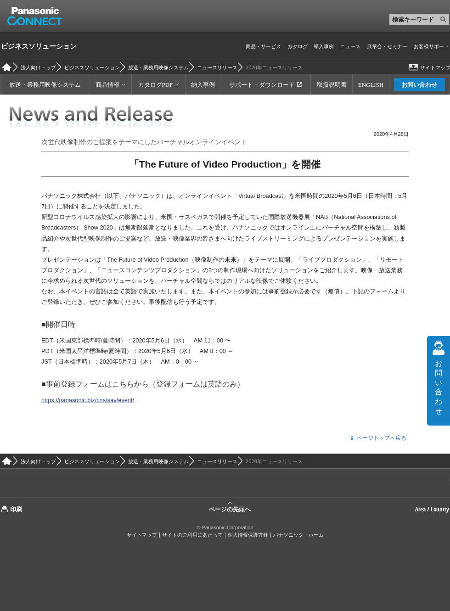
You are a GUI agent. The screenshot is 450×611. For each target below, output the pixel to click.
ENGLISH (371, 84)
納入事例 (203, 84)
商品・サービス (263, 46)
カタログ (297, 46)
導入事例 (324, 46)
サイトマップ (142, 535)
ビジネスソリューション (39, 45)
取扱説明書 (332, 84)
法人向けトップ (38, 67)
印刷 (16, 509)
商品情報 (107, 84)
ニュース (350, 46)
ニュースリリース (217, 67)
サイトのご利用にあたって (192, 535)
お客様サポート (431, 46)
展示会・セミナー (387, 46)
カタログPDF (155, 84)
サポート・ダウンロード (262, 84)
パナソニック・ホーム (298, 535)
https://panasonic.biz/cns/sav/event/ (87, 400)
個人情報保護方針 (248, 535)
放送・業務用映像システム (158, 67)
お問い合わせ (419, 84)
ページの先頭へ (230, 508)
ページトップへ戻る (381, 438)
